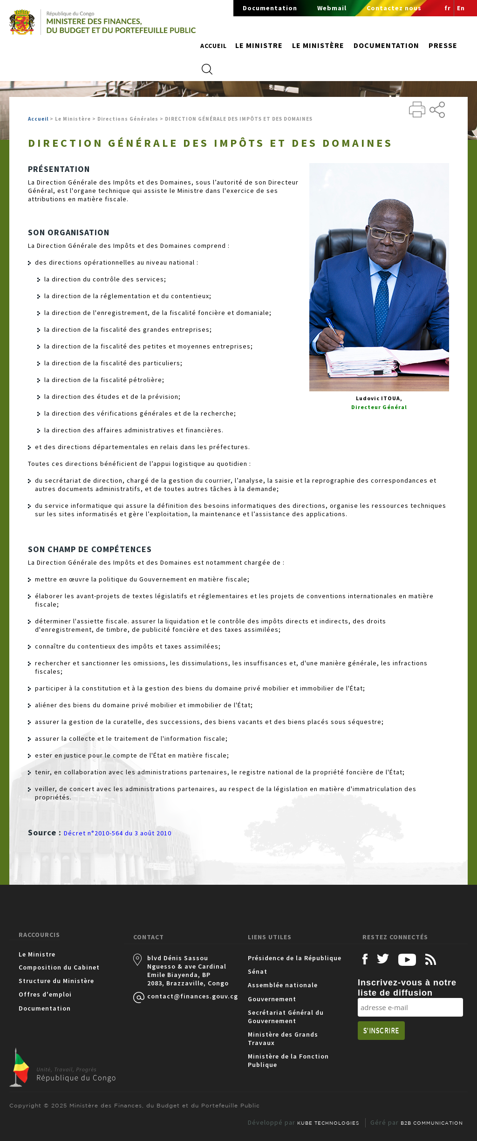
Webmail (332, 8)
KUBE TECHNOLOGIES (328, 1123)
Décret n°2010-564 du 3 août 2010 (117, 833)
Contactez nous (394, 8)
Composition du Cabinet (59, 967)
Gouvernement (272, 999)
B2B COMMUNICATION (432, 1123)
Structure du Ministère (56, 981)
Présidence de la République (294, 958)
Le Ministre (37, 954)
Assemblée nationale (283, 985)
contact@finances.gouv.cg (188, 996)
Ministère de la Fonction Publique (288, 1060)
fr (447, 8)
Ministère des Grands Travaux (283, 1038)
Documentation (270, 8)
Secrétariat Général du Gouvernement (286, 1016)
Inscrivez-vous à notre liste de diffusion (407, 988)
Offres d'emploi (45, 994)
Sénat (257, 971)
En (461, 8)
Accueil (213, 45)
